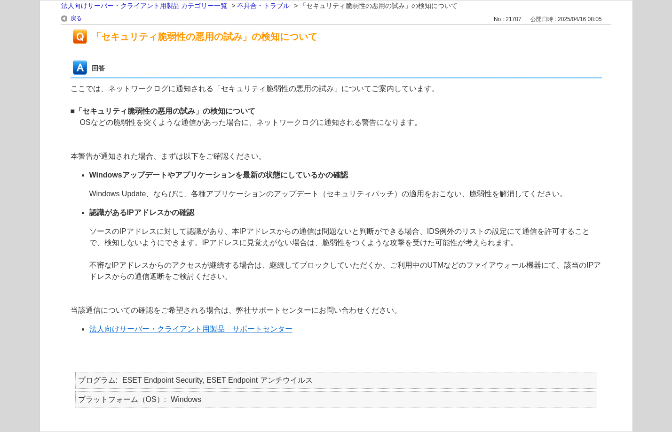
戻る (76, 18)
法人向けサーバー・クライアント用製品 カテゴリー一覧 (144, 5)
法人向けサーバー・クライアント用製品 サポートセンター (191, 329)
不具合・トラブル (263, 5)
